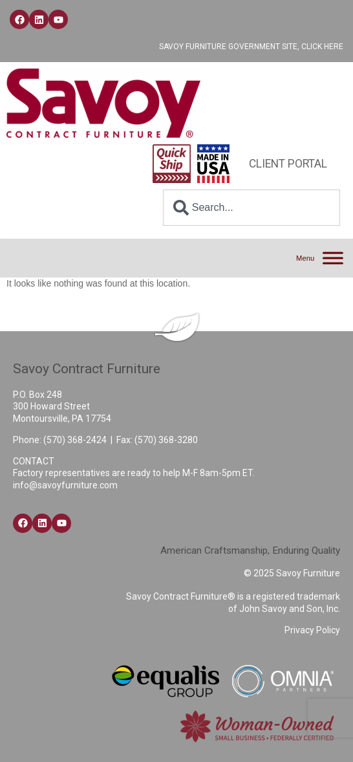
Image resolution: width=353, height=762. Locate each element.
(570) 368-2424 (75, 440)
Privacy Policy (312, 630)
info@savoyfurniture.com (65, 485)
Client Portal (288, 163)
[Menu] (319, 258)
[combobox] (251, 208)
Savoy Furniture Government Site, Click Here (251, 46)
